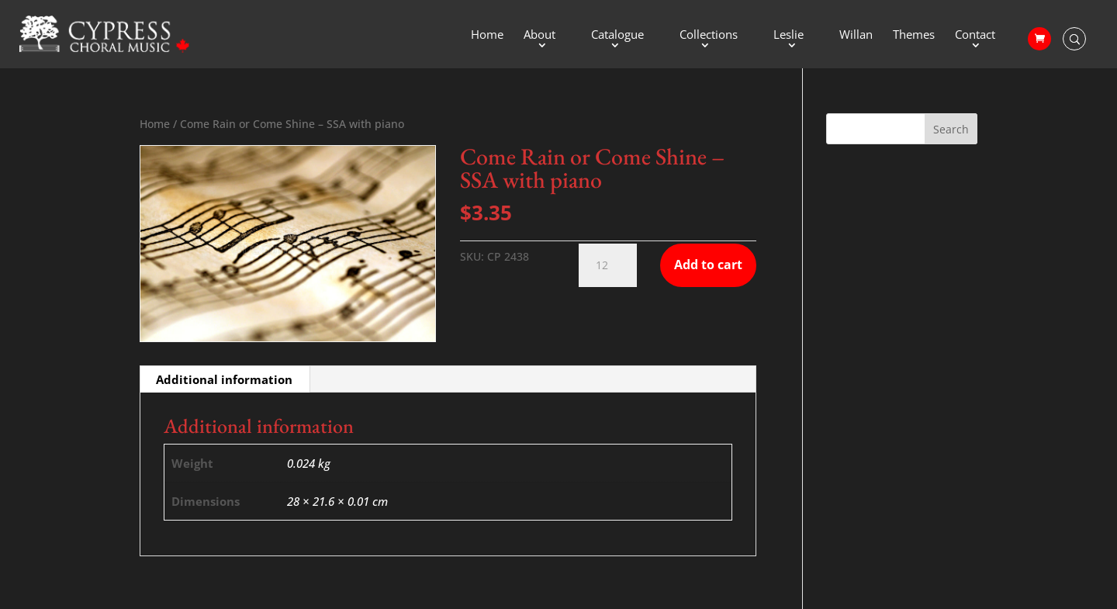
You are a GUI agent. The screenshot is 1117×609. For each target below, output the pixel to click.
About (539, 35)
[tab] (224, 379)
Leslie (788, 35)
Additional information (224, 379)
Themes (914, 35)
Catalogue (617, 35)
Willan (856, 35)
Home (487, 35)
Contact (975, 35)
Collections (709, 35)
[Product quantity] (608, 265)
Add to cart (708, 264)
